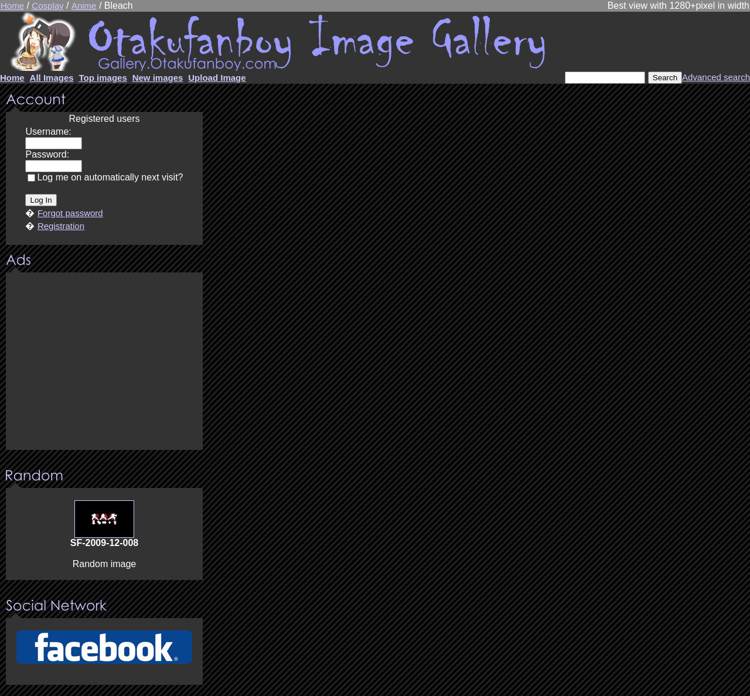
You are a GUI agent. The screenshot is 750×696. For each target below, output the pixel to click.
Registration (61, 226)
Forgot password (70, 213)
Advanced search (716, 77)
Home (12, 6)
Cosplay (47, 6)
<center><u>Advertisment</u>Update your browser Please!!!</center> (104, 362)
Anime (84, 6)
